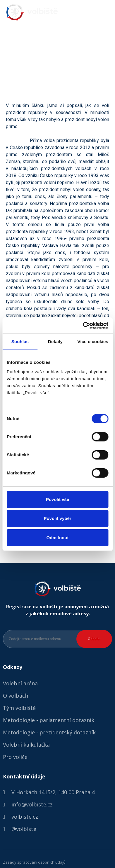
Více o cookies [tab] (92, 341)
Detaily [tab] (55, 341)
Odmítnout (58, 537)
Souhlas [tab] (20, 341)
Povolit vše (57, 499)
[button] (107, 13)
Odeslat (94, 639)
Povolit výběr (57, 518)
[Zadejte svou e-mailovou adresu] (45, 639)
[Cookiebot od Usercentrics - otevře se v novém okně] (82, 325)
